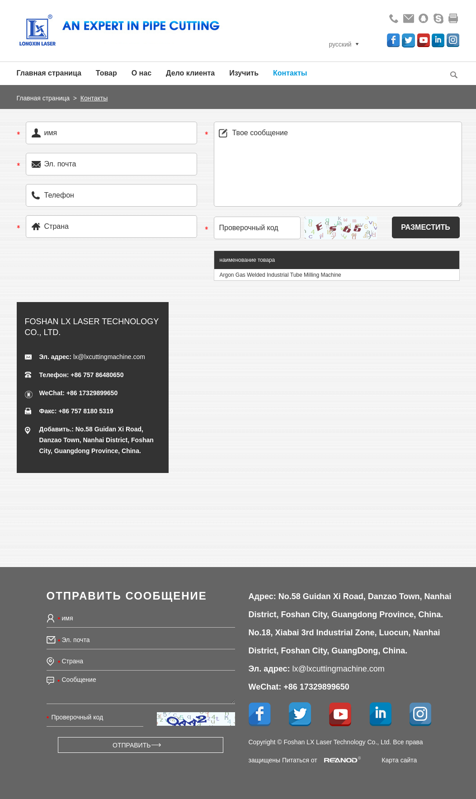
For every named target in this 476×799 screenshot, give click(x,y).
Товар (106, 73)
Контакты (290, 73)
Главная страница (49, 73)
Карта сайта (399, 760)
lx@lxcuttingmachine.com (109, 356)
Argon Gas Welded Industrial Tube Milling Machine (280, 275)
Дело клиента (190, 73)
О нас (141, 73)
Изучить (244, 73)
